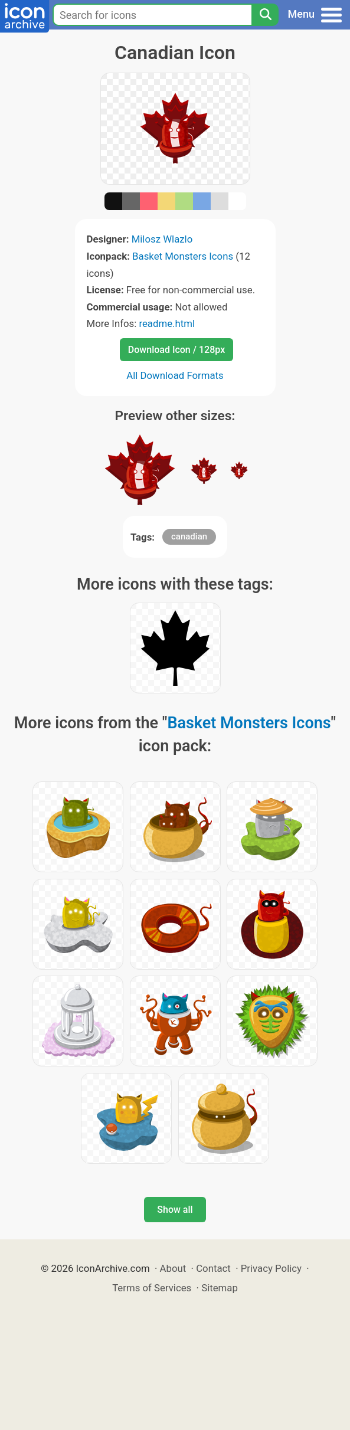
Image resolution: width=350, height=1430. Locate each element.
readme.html (167, 323)
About (173, 1268)
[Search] (265, 15)
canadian (189, 536)
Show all (174, 1209)
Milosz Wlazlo (162, 239)
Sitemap (219, 1288)
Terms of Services (151, 1288)
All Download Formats (175, 375)
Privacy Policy (271, 1268)
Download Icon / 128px (176, 349)
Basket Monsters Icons (182, 256)
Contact (213, 1268)
